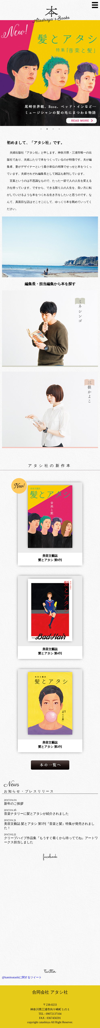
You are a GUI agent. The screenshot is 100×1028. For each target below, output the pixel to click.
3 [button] (53, 129)
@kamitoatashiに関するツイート (22, 977)
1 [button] (41, 129)
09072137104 (53, 1013)
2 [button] (47, 129)
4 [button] (59, 129)
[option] (50, 73)
